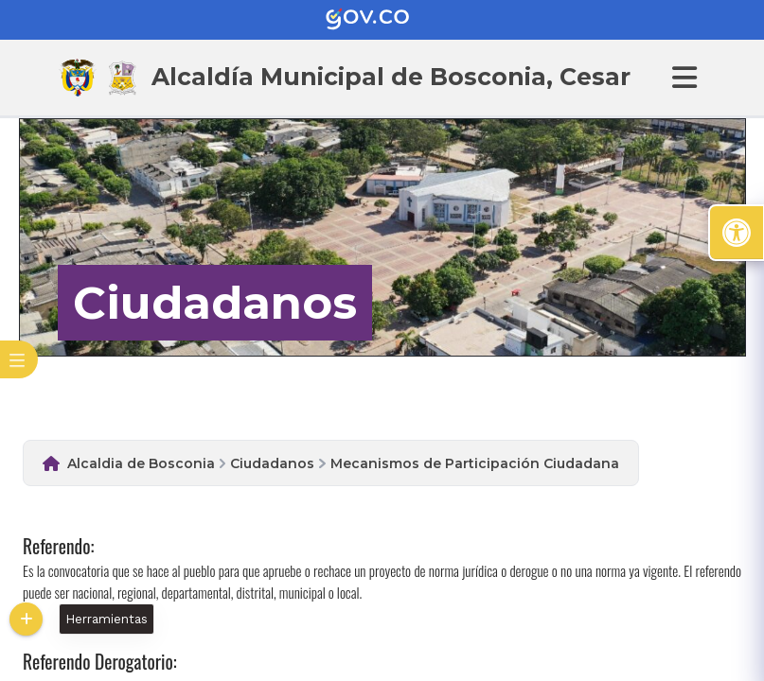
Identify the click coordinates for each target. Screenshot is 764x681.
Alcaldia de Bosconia (141, 463)
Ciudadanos (272, 463)
